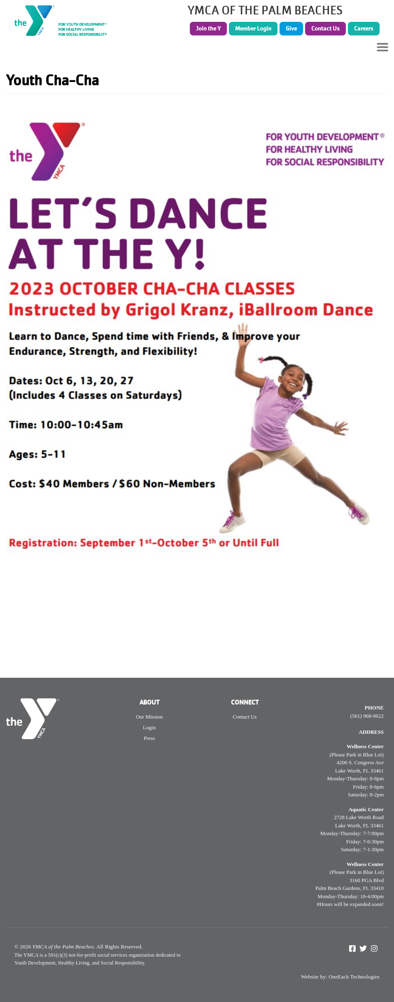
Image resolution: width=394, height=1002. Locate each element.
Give (291, 28)
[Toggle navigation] (382, 47)
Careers (363, 28)
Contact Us (325, 28)
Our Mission (149, 717)
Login (149, 727)
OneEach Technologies (354, 977)
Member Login (253, 28)
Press (149, 738)
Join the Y (208, 28)
